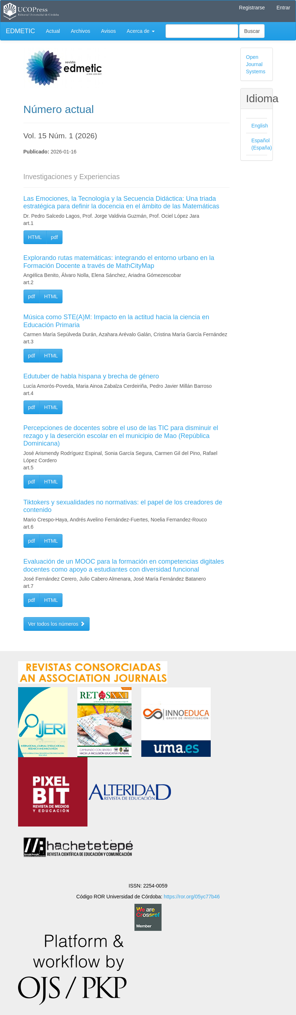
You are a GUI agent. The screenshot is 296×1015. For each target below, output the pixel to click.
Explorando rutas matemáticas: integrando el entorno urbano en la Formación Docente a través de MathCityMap (118, 261)
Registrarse (252, 7)
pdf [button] (54, 237)
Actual (53, 31)
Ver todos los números (56, 624)
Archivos (80, 31)
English (260, 126)
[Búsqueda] (202, 31)
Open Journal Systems (256, 64)
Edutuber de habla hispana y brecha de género (91, 376)
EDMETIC (20, 31)
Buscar (252, 31)
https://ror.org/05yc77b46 (192, 896)
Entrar (283, 7)
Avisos (108, 31)
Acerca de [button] (141, 31)
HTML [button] (35, 237)
